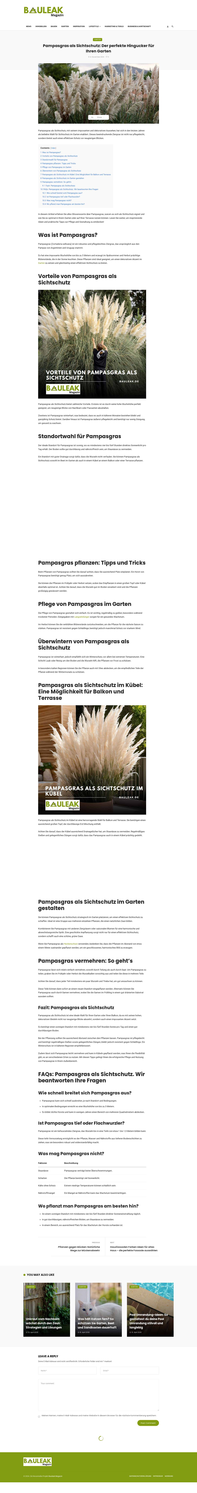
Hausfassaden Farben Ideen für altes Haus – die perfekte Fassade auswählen (134, 1248)
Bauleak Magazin (55, 1476)
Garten (65, 26)
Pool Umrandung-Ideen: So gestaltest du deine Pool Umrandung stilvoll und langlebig (149, 1321)
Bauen (54, 26)
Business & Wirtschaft (139, 26)
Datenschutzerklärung (140, 1476)
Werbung (169, 1476)
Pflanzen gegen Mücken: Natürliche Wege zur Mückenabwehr (79, 1248)
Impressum (158, 1476)
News (28, 26)
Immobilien (41, 26)
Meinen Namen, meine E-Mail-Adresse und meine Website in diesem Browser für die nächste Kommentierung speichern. (99, 1415)
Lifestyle (94, 26)
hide (53, 148)
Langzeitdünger (81, 617)
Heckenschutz (71, 944)
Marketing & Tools (114, 26)
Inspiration (79, 26)
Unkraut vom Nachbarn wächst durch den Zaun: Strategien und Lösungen (44, 1323)
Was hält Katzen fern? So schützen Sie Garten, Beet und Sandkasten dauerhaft (97, 1323)
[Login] (167, 26)
